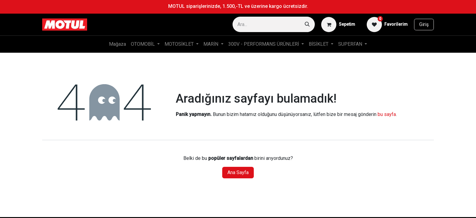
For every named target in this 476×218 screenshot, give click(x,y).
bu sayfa (387, 114)
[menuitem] (117, 44)
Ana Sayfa (238, 172)
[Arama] (307, 24)
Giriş (424, 24)
